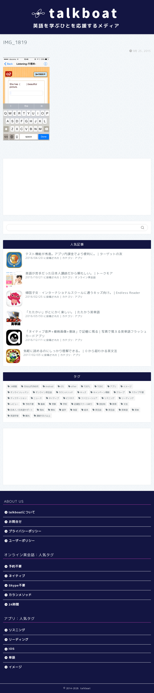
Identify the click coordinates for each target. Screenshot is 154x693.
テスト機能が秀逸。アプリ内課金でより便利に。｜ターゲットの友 (73, 254)
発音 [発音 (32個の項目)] (75, 409)
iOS (12, 648)
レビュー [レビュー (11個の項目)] (14, 404)
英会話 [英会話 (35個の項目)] (111, 409)
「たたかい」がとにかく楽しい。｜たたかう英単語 (62, 312)
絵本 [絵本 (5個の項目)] (86, 409)
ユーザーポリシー (22, 540)
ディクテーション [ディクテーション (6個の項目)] (18, 398)
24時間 (14, 604)
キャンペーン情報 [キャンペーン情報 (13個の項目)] (101, 392)
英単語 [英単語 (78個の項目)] (124, 409)
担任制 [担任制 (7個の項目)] (102, 404)
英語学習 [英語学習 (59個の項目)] (14, 415)
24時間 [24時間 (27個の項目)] (13, 386)
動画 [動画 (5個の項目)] (43, 404)
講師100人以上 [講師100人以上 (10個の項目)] (43, 415)
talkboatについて (22, 512)
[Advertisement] (77, 186)
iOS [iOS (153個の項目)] (62, 386)
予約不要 (15, 566)
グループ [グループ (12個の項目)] (120, 392)
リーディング (18, 639)
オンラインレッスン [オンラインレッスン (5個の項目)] (19, 392)
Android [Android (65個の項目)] (49, 386)
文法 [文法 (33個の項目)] (125, 404)
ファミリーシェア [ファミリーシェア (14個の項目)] (89, 398)
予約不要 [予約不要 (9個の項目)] (29, 404)
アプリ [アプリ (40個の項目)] (113, 386)
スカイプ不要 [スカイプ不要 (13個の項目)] (138, 392)
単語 (12, 657)
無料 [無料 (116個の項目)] (53, 409)
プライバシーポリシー (25, 531)
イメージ (15, 667)
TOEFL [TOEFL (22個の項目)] (87, 386)
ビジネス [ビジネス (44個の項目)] (70, 398)
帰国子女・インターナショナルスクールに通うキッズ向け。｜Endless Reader (82, 293)
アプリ (79, 258)
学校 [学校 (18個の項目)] (65, 404)
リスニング (17, 630)
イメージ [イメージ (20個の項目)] (127, 386)
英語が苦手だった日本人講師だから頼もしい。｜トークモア (69, 273)
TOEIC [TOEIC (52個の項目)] (100, 386)
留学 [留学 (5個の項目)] (64, 409)
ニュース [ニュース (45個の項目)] (38, 398)
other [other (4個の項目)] (74, 386)
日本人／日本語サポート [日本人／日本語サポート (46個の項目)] (21, 409)
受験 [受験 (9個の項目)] (54, 404)
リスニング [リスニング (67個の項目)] (109, 398)
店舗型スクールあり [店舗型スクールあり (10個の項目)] (83, 404)
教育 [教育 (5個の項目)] (114, 404)
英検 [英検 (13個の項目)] (137, 409)
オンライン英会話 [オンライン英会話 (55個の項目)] (44, 392)
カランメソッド (20, 595)
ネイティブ (17, 576)
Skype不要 (17, 585)
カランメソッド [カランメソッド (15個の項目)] (66, 392)
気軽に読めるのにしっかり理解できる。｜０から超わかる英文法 (70, 351)
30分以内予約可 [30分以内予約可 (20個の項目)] (31, 386)
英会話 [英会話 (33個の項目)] (98, 409)
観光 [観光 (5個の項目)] (27, 415)
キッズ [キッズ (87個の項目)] (83, 392)
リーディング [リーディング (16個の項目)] (127, 398)
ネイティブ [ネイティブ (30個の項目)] (54, 398)
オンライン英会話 (85, 277)
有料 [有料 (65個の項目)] (42, 409)
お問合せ (15, 521)
